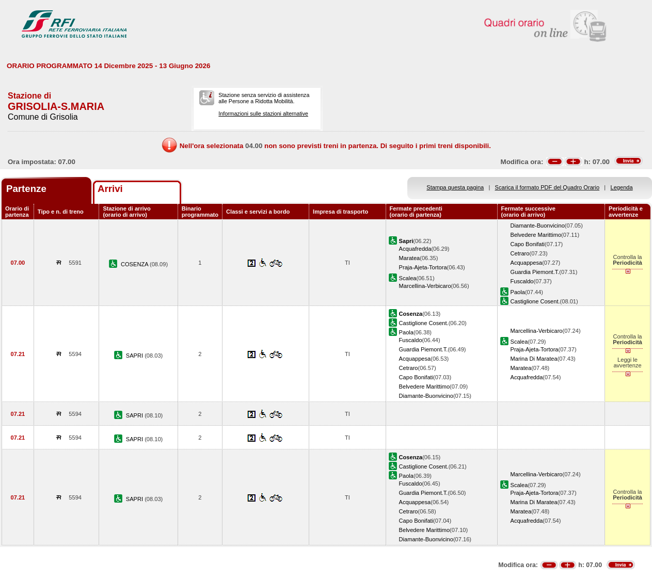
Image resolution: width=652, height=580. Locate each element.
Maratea (409, 258)
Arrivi (110, 188)
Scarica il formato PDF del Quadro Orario (547, 187)
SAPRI (135, 355)
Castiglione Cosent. (535, 301)
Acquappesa (527, 263)
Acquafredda (415, 249)
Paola (518, 292)
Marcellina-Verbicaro (425, 286)
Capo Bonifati (528, 244)
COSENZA (135, 264)
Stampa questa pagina (455, 187)
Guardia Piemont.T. (535, 272)
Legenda (622, 187)
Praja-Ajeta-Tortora (423, 267)
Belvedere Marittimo (536, 235)
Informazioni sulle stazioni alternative (263, 113)
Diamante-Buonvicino (538, 225)
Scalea (408, 278)
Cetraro (520, 253)
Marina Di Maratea (534, 359)
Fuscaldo (522, 281)
